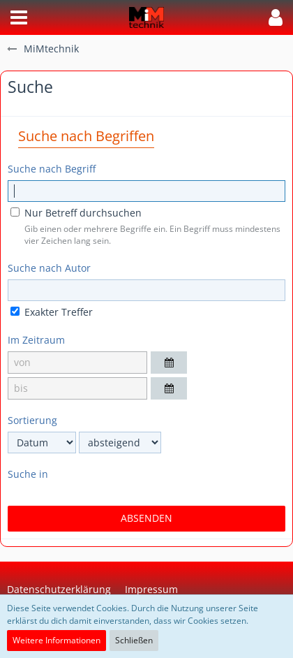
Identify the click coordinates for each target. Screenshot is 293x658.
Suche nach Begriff (52, 168)
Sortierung (32, 420)
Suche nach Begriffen (86, 135)
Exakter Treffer (51, 312)
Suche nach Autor (49, 268)
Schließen (134, 640)
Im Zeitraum (36, 339)
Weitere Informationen (56, 640)
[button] (19, 17)
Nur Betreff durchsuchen (76, 212)
